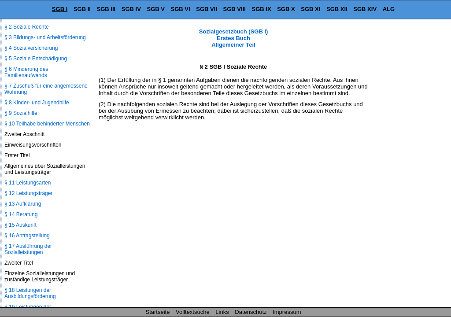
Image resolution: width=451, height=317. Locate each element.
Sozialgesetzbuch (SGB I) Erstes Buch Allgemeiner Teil (233, 38)
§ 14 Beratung (20, 214)
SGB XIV (365, 9)
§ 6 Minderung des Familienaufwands (26, 72)
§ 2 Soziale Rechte (26, 27)
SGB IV (131, 9)
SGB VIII (234, 9)
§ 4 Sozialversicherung (31, 48)
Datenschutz (250, 312)
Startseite (158, 312)
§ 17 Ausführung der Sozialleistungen (28, 249)
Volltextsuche (193, 312)
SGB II (82, 9)
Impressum (287, 312)
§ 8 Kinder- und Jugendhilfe (36, 103)
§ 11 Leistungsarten (27, 183)
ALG (389, 9)
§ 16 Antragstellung (27, 235)
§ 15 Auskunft (20, 225)
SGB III (106, 9)
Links (222, 312)
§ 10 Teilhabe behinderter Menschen (47, 124)
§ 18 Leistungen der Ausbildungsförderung (30, 293)
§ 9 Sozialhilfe (20, 113)
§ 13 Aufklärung (22, 204)
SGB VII (206, 9)
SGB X (286, 9)
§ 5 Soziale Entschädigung (35, 58)
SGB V (155, 9)
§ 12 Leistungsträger (28, 193)
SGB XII (336, 9)
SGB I (59, 9)
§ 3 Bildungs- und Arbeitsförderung (45, 37)
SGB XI (310, 9)
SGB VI (180, 9)
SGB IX (261, 9)
